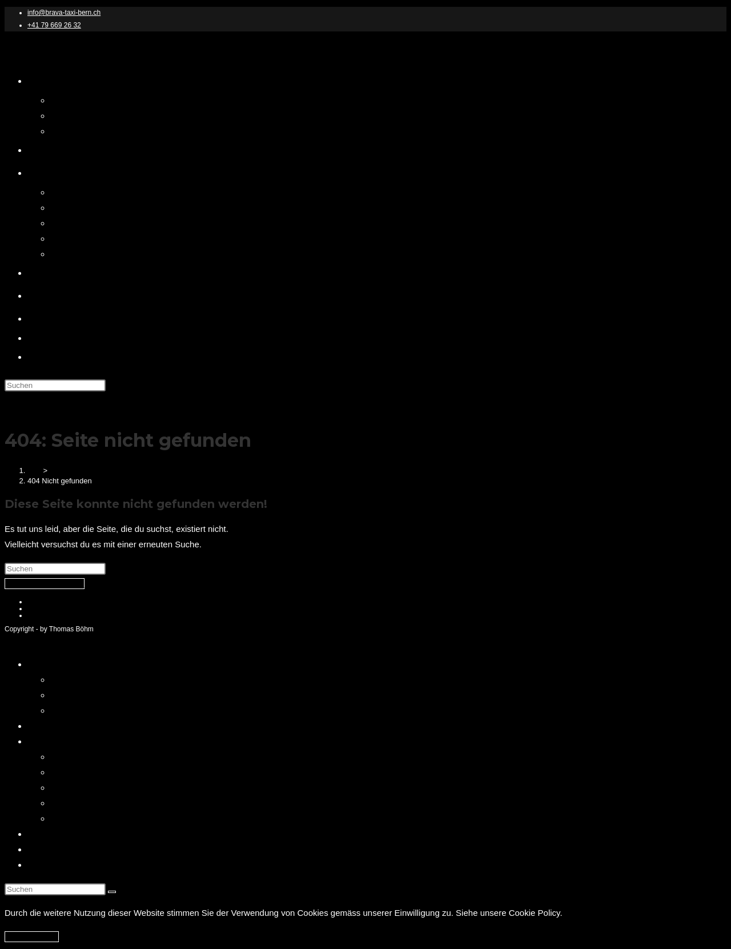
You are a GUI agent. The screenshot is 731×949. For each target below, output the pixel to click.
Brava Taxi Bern (53, 50)
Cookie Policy (48, 615)
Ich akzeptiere (31, 937)
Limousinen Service (87, 803)
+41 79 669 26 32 (54, 25)
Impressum (44, 608)
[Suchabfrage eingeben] (55, 385)
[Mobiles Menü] (35, 404)
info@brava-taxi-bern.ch (64, 13)
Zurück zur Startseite (44, 583)
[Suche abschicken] (112, 892)
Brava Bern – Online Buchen (81, 726)
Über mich (46, 834)
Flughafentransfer (84, 787)
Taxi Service (73, 818)
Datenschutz (74, 679)
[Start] (35, 470)
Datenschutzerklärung (60, 602)
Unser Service (54, 741)
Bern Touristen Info (63, 865)
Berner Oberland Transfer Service (114, 772)
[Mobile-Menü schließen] (35, 640)
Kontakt (42, 849)
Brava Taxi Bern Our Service (104, 757)
